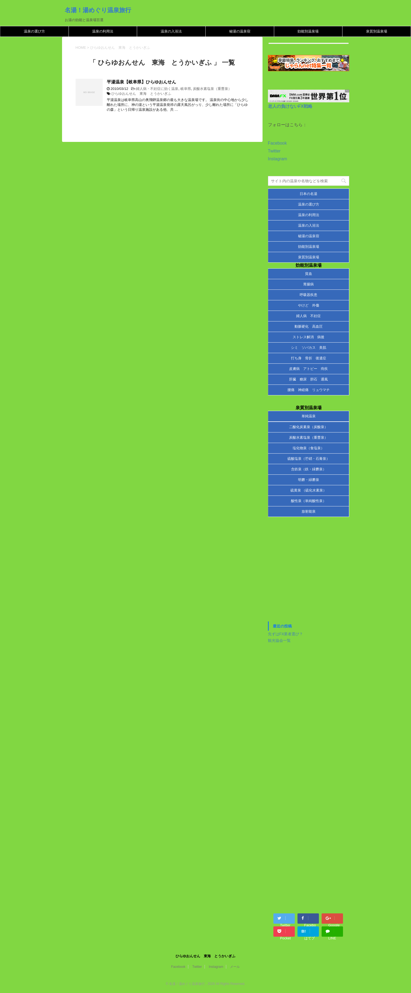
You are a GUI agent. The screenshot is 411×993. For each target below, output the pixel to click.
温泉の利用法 (102, 31)
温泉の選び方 (34, 31)
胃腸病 (308, 284)
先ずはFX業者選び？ (285, 634)
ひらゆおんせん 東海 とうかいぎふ (141, 94)
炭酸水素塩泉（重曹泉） (212, 89)
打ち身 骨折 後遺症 (308, 358)
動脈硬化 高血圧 (309, 326)
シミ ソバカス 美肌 (308, 348)
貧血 (308, 274)
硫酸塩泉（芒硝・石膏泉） (308, 459)
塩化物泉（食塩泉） (308, 448)
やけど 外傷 (308, 305)
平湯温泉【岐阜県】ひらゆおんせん (141, 82)
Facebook (277, 143)
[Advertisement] (308, 572)
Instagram (277, 159)
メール (235, 967)
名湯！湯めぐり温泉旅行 (98, 10)
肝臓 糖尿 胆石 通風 (308, 379)
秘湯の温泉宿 (239, 31)
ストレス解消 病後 (308, 337)
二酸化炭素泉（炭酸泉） (308, 427)
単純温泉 (309, 416)
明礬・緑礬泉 (308, 480)
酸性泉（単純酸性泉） (308, 501)
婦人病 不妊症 (308, 316)
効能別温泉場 (308, 31)
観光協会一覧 (279, 640)
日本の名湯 (308, 194)
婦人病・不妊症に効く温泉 (157, 89)
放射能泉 (309, 511)
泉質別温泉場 (376, 31)
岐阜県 (185, 89)
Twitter (274, 151)
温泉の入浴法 (171, 31)
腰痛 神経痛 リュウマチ (308, 390)
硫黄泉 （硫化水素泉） (308, 490)
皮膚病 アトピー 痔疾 (308, 369)
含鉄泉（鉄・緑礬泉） (308, 469)
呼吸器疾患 (308, 295)
